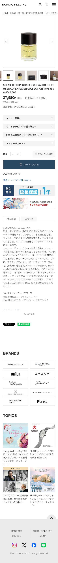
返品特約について (11, 173)
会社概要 (42, 536)
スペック (29, 218)
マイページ (40, 4)
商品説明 (11, 218)
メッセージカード (16, 143)
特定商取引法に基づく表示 (42, 531)
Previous (6, 41)
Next (52, 41)
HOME (5, 13)
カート (46, 4)
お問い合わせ (16, 536)
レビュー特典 (13, 117)
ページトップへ (51, 516)
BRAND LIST (15, 13)
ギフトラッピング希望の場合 (21, 126)
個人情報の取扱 (16, 531)
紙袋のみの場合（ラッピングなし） (24, 134)
